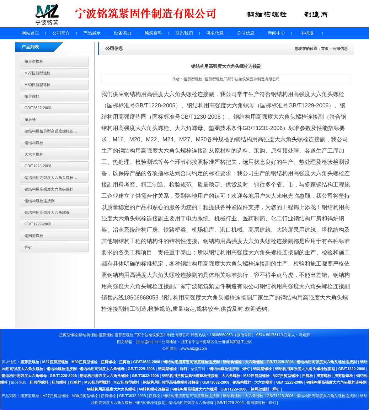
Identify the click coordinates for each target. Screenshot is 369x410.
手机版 (307, 33)
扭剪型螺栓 (33, 61)
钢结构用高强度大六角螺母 (47, 212)
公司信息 (245, 33)
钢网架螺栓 (33, 236)
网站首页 (30, 33)
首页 (325, 48)
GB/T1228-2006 (37, 166)
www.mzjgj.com (194, 348)
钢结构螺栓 (33, 143)
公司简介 (61, 33)
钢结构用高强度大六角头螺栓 (48, 189)
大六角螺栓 (33, 154)
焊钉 (28, 247)
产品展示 (92, 33)
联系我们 (184, 33)
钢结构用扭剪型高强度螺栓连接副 (52, 131)
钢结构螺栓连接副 (39, 201)
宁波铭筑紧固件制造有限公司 (165, 335)
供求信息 (215, 33)
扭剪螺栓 (32, 96)
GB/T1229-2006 (37, 224)
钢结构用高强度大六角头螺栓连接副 (54, 177)
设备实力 (122, 33)
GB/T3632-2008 (37, 108)
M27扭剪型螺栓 (37, 73)
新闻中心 (276, 33)
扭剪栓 (30, 119)
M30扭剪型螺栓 (37, 85)
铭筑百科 (153, 33)
